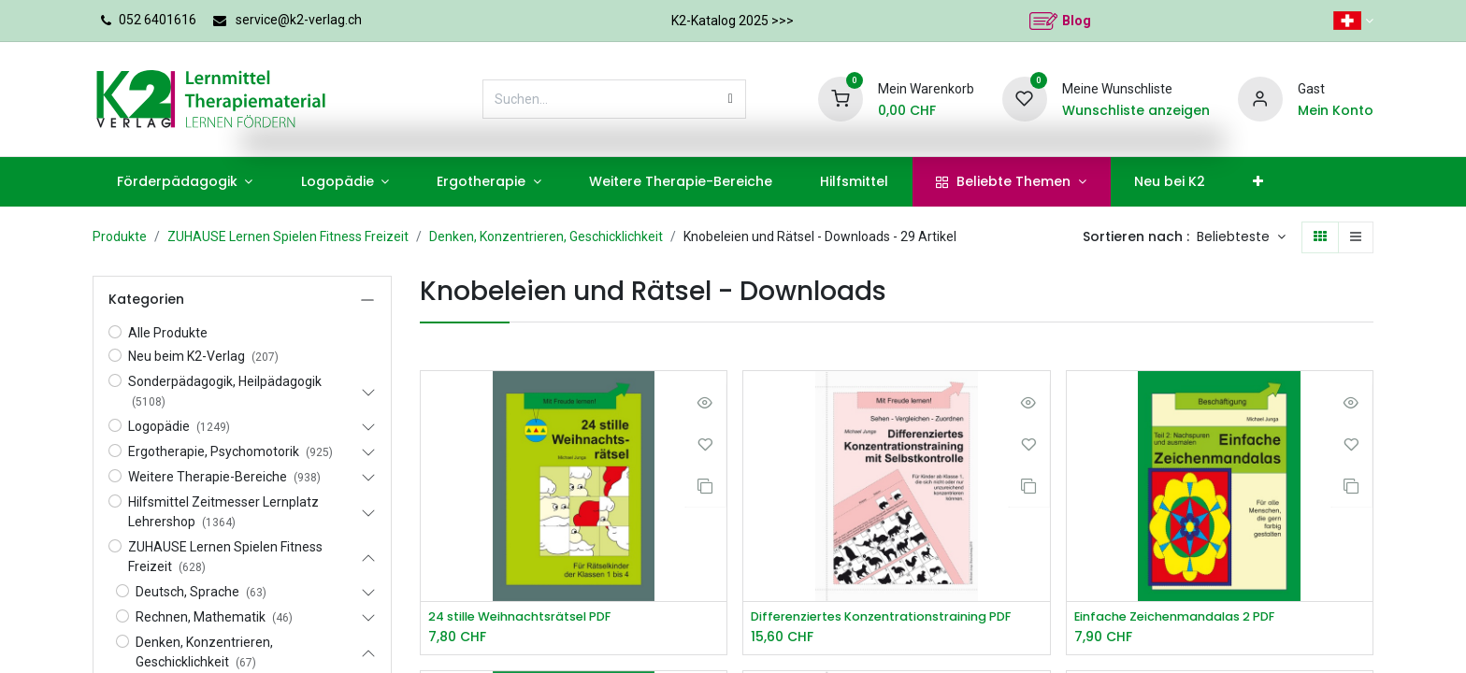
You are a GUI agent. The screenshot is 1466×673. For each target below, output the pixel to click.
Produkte (120, 236)
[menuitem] (185, 182)
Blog (1076, 20)
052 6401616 (157, 19)
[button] (1241, 237)
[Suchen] (730, 99)
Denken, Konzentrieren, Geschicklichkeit (546, 236)
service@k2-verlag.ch (299, 19)
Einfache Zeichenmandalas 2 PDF (1186, 617)
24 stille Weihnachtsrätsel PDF (530, 617)
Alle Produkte (168, 332)
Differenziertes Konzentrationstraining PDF (894, 617)
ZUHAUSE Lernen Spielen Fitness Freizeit (288, 236)
